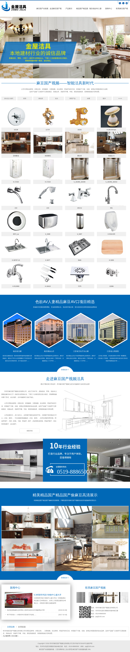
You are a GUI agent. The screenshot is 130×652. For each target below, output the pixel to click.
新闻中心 (108, 8)
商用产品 (72, 98)
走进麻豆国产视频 (56, 9)
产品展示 (68, 8)
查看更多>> (65, 370)
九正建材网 (6, 636)
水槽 (88, 98)
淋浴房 (40, 98)
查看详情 (30, 431)
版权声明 (89, 643)
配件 (104, 98)
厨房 (24, 98)
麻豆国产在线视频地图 (79, 649)
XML (89, 649)
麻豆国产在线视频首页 (42, 9)
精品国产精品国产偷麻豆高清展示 (82, 9)
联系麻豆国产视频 (122, 9)
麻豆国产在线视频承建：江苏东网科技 (51, 649)
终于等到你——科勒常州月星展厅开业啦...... (21, 615)
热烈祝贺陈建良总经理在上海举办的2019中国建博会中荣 (26, 610)
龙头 (56, 98)
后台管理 (68, 649)
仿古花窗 (14, 636)
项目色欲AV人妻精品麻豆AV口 (95, 9)
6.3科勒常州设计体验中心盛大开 (47, 595)
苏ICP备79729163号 (79, 643)
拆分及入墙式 (8, 98)
